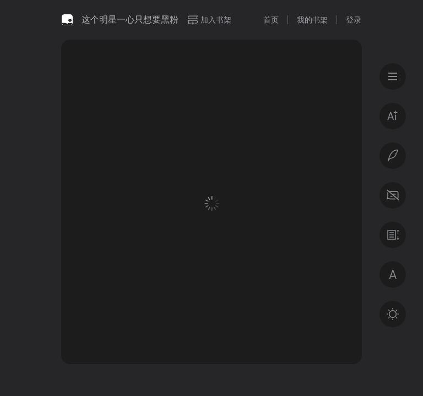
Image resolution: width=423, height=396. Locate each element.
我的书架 (312, 19)
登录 (353, 19)
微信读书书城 (67, 19)
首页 (271, 19)
